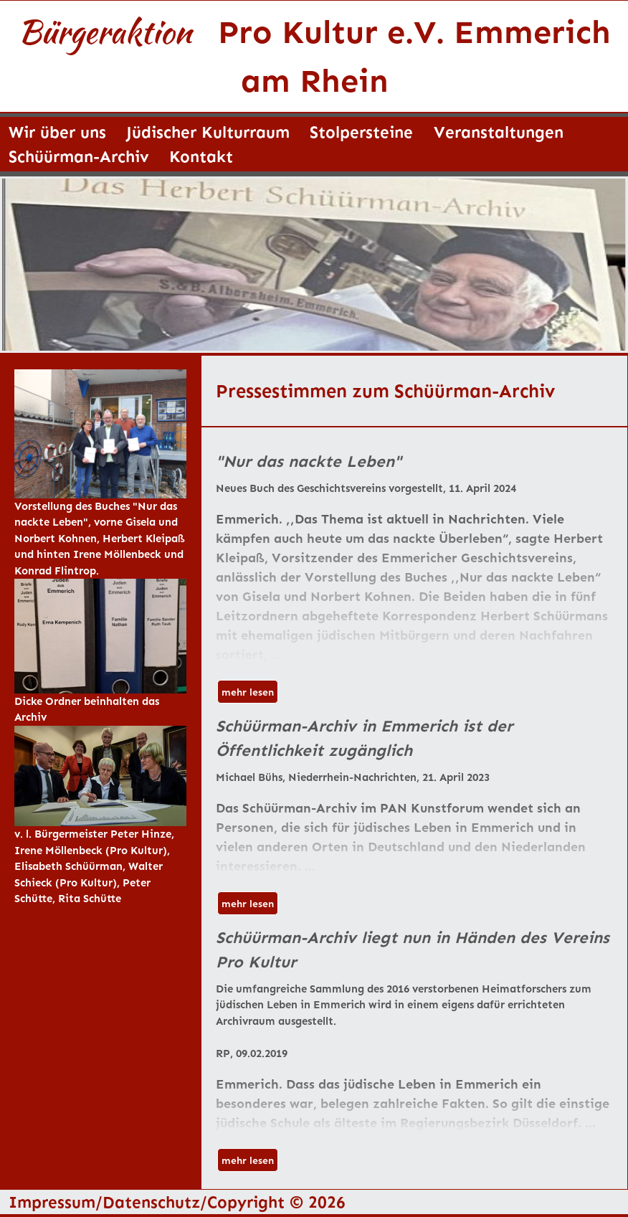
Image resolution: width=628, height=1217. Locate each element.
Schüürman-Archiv (79, 156)
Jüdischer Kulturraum (208, 131)
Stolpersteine (361, 131)
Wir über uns (57, 131)
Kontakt (201, 156)
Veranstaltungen (498, 131)
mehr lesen (248, 692)
